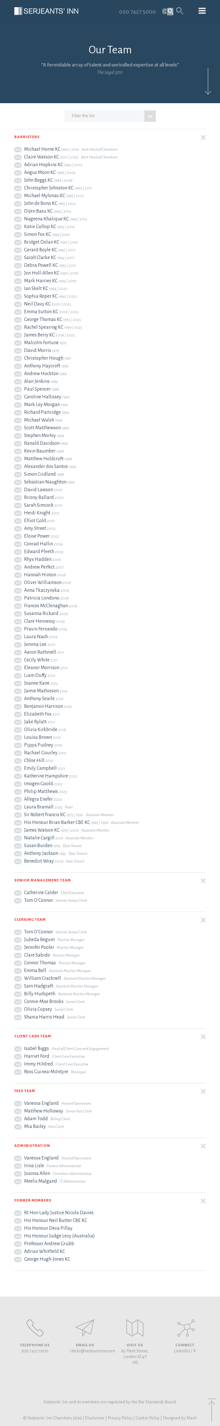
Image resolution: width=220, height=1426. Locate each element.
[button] (110, 137)
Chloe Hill (34, 760)
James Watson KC (42, 830)
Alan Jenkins (37, 381)
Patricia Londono (41, 598)
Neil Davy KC (37, 304)
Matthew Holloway (43, 1111)
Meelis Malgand (40, 1181)
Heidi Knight (37, 513)
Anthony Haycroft (42, 366)
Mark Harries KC (41, 280)
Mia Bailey (35, 1126)
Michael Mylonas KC (44, 195)
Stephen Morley (40, 435)
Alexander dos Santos (46, 466)
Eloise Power (37, 536)
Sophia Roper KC (41, 296)
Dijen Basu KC (38, 211)
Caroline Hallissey (42, 396)
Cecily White (37, 660)
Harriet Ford (36, 1056)
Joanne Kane (37, 683)
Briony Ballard (39, 497)
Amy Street (35, 528)
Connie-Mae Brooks (44, 1001)
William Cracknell (42, 978)
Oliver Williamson (43, 582)
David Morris (37, 350)
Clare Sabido (37, 955)
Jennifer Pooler (39, 947)
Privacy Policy (120, 1418)
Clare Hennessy (39, 621)
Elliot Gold (35, 520)
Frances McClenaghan (46, 605)
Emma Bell (35, 970)
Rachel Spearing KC (43, 327)
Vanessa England (41, 1103)
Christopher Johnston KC (49, 188)
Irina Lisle (34, 1165)
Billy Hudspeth (39, 993)
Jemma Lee (35, 644)
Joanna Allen (37, 1173)
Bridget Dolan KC (41, 242)
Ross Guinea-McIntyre (46, 1071)
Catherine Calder (41, 892)
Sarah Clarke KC (40, 257)
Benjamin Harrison (43, 706)
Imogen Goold (38, 783)
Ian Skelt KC (36, 288)
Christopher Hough (43, 358)
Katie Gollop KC (40, 226)
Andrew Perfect (39, 567)
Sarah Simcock (39, 505)
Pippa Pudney (38, 745)
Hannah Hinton (40, 574)
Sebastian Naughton (45, 482)
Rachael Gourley (41, 752)
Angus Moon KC (40, 172)
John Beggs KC (38, 180)
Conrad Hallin (38, 543)
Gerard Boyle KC (40, 249)
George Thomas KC (43, 319)
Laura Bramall (39, 807)
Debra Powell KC (41, 265)
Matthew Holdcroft (44, 458)
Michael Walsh (39, 420)
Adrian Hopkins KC (43, 164)
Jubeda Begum (39, 939)
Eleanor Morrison (41, 667)
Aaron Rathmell (40, 652)
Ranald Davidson (42, 443)
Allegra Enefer (38, 799)
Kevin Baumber (40, 451)
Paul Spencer (37, 389)
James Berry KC (39, 335)
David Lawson (38, 489)
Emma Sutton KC (41, 311)
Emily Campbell (40, 768)
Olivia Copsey (38, 1009)
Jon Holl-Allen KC (41, 273)
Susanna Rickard (41, 613)
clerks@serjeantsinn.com (92, 1351)
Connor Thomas (40, 962)
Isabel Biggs (36, 1048)
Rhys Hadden (38, 559)
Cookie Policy (147, 1418)
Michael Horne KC (42, 149)
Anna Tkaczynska (42, 590)
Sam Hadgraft (38, 986)
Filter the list (114, 116)
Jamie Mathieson (41, 691)
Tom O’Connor (38, 900)
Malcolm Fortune (41, 342)
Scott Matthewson (42, 427)
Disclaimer (95, 1418)
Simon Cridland (40, 474)
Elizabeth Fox (38, 714)
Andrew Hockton (41, 373)
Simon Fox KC (37, 234)
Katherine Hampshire (46, 776)
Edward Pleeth (39, 551)
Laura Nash (36, 636)
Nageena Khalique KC (46, 219)
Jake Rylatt (35, 721)
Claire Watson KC (41, 157)
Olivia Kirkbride (40, 729)
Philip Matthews (41, 791)
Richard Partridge (42, 412)
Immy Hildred (38, 1064)
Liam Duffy (35, 675)
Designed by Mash (180, 1418)
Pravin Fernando (41, 629)
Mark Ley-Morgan (42, 404)
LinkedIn (182, 1351)
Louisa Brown (38, 737)
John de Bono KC (40, 203)
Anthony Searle (39, 698)
